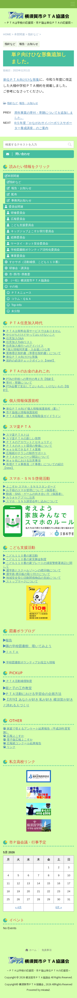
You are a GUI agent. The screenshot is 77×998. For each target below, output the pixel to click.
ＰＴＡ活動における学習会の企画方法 (32, 694)
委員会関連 (16, 206)
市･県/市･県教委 (19, 274)
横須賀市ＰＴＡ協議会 (38, 977)
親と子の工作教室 (17, 688)
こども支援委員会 (22, 225)
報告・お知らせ (28, 103)
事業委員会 (18, 255)
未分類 (15, 311)
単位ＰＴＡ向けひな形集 (21, 79)
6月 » (58, 907)
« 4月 (18, 907)
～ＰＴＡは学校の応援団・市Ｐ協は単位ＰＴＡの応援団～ (39, 970)
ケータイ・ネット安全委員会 (29, 243)
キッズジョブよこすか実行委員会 (32, 231)
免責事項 (47, 950)
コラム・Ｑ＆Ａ (21, 298)
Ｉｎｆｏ (11, 652)
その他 (13, 286)
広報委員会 (18, 219)
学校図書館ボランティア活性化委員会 (35, 249)
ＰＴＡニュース (21, 292)
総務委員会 (18, 237)
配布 (14, 194)
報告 (7, 640)
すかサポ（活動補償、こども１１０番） (35, 262)
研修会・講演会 (19, 268)
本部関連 (13, 175)
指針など (12, 103)
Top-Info (16, 305)
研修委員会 (18, 212)
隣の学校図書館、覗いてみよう (27, 646)
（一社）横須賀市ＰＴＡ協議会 (29, 280)
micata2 (45, 990)
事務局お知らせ (21, 200)
